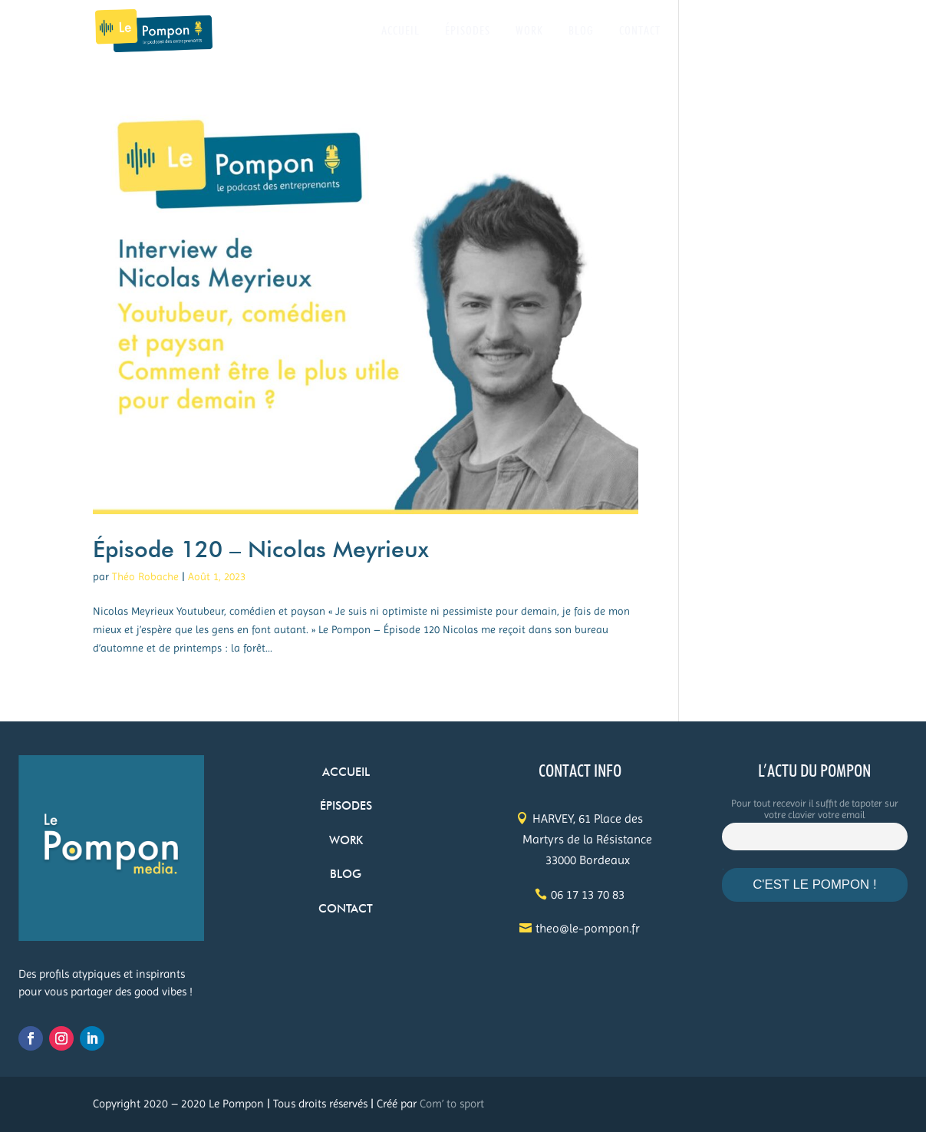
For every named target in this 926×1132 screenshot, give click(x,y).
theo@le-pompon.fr (587, 928)
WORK (529, 31)
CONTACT (640, 31)
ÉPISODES (467, 31)
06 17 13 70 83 (587, 894)
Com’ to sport (452, 1104)
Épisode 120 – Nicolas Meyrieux (261, 549)
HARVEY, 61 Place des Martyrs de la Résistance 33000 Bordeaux (587, 839)
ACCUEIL (400, 31)
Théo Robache (145, 576)
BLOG (581, 31)
